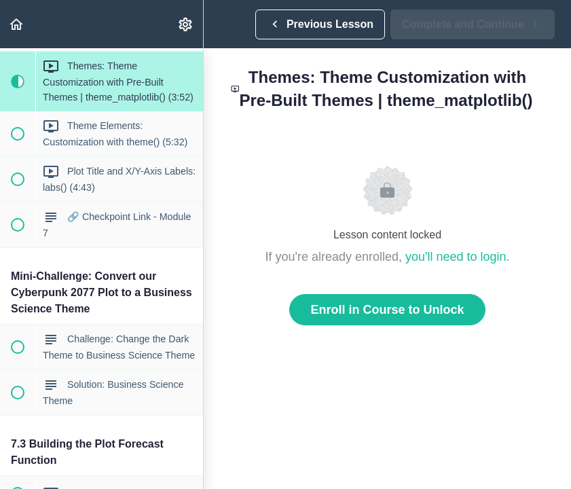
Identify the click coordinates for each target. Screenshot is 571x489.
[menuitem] (186, 24)
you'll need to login (455, 257)
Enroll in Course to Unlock (387, 309)
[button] (17, 24)
